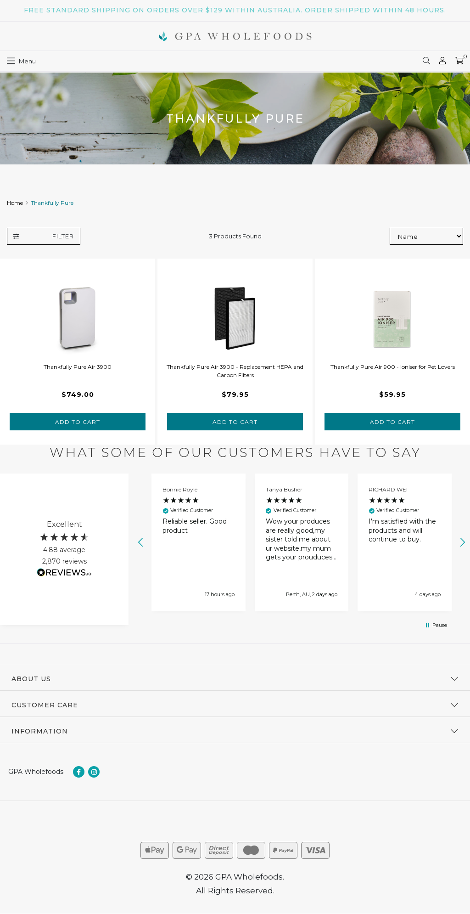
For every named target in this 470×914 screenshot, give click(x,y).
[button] (141, 542)
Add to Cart (77, 421)
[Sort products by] (426, 236)
